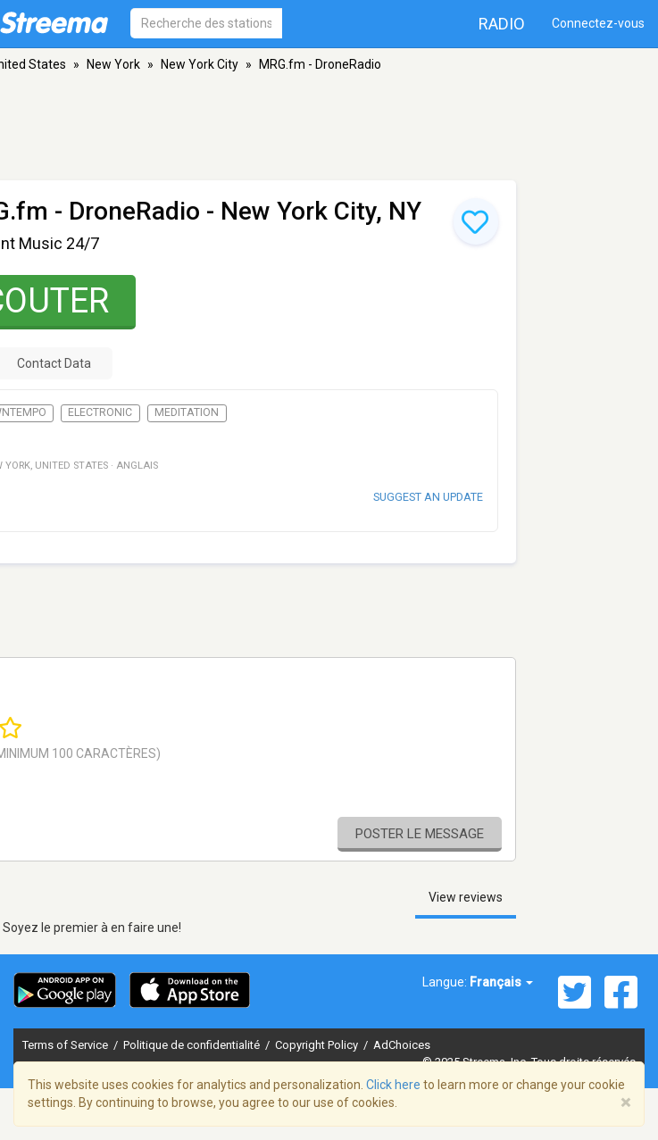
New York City (199, 64)
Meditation (186, 412)
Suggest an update (428, 496)
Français (501, 982)
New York (113, 64)
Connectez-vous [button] (598, 23)
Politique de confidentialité (192, 1045)
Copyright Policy (318, 1045)
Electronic (100, 412)
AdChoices (401, 1045)
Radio (502, 23)
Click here (393, 1085)
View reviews (466, 897)
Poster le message (419, 834)
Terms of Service (66, 1045)
